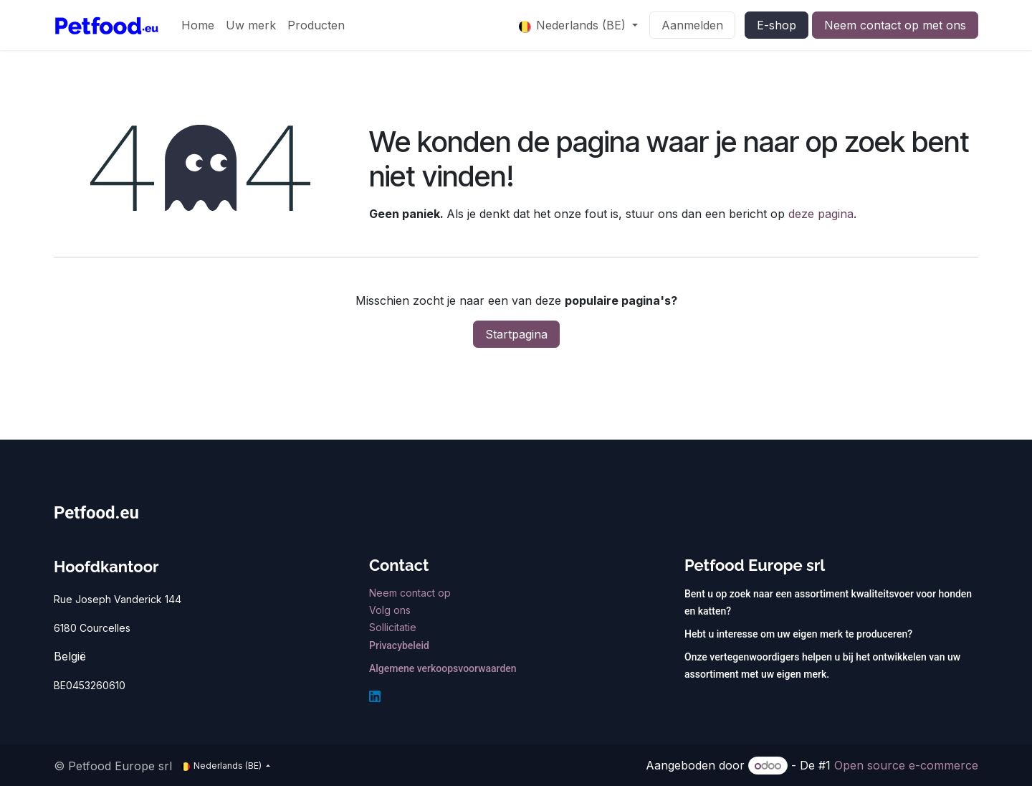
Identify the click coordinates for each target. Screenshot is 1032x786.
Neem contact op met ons (895, 25)
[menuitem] (198, 25)
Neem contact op (411, 593)
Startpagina (516, 334)
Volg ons (391, 610)
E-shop (776, 25)
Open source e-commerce (906, 765)
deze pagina (821, 214)
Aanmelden (692, 25)
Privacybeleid (399, 645)
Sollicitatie (392, 627)
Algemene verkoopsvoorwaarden (443, 668)
